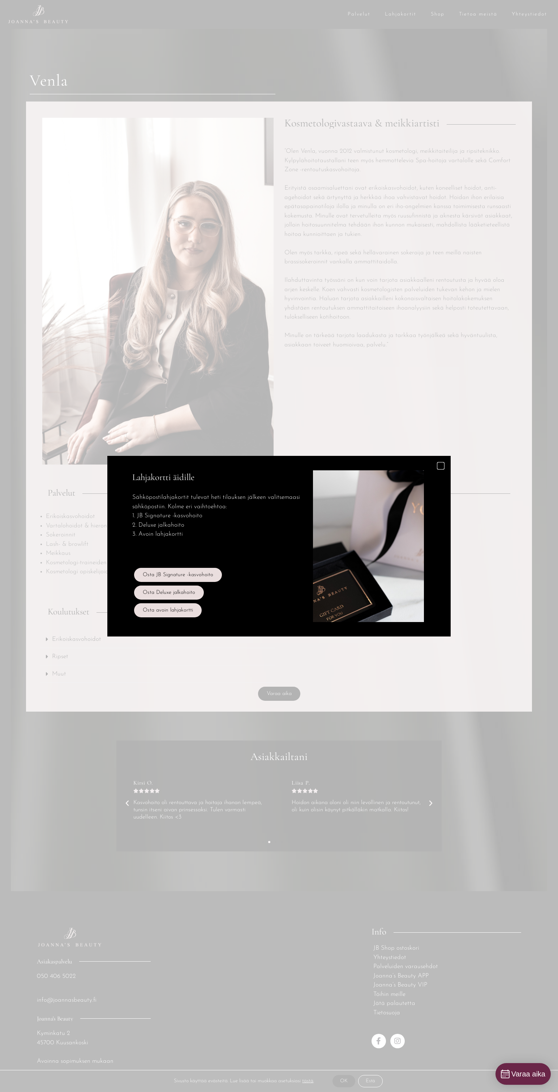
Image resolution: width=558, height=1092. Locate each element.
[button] (440, 466)
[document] (279, 546)
